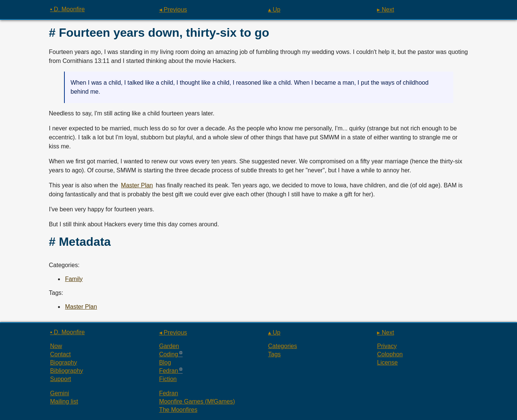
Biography (63, 362)
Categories (282, 346)
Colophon (390, 354)
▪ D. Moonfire (67, 9)
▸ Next (385, 9)
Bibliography (66, 371)
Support (60, 379)
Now (56, 346)
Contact (60, 354)
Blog (165, 362)
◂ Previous (173, 9)
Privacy (386, 346)
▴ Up (274, 9)
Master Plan (137, 185)
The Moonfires (178, 410)
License (387, 362)
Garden (169, 346)
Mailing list (64, 401)
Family (74, 279)
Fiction (168, 379)
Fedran (168, 371)
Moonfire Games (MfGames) (197, 401)
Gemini (59, 393)
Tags (274, 354)
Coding (168, 354)
